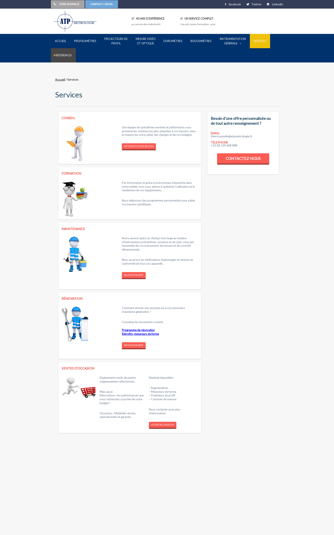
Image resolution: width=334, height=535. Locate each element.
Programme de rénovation (138, 316)
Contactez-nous (243, 144)
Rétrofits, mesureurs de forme (140, 320)
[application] (223, 43)
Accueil (60, 65)
